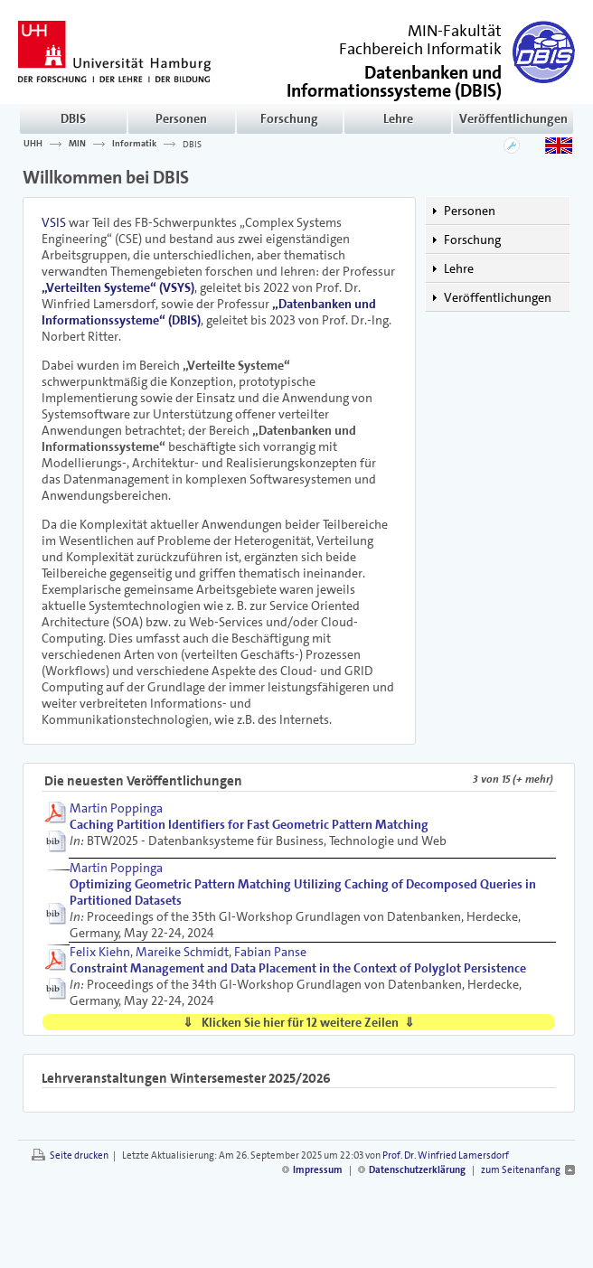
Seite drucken (79, 1155)
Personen (181, 118)
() (394, 80)
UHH (33, 143)
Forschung (289, 118)
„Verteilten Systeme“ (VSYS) (118, 287)
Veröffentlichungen (513, 118)
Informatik (134, 143)
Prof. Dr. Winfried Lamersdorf (445, 1155)
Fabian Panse (270, 952)
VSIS (54, 222)
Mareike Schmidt (182, 952)
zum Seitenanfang (520, 1170)
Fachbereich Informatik (420, 49)
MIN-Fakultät (455, 31)
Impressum (318, 1170)
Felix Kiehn (100, 952)
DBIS (73, 118)
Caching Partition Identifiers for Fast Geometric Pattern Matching (249, 824)
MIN (77, 143)
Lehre (398, 118)
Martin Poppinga (116, 808)
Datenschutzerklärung (417, 1170)
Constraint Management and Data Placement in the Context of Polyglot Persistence (298, 968)
